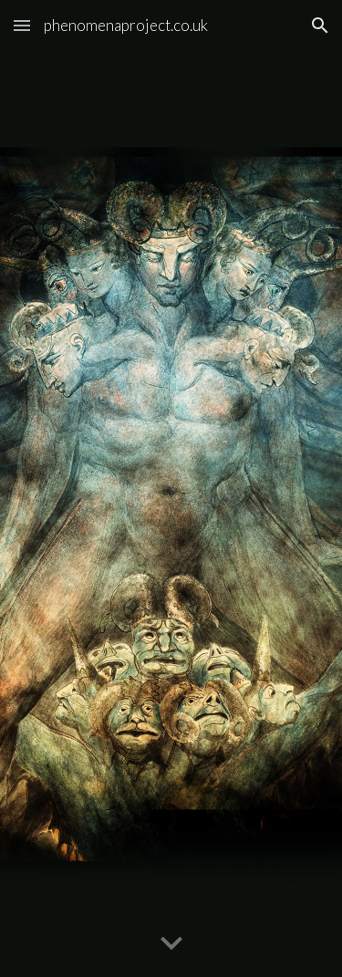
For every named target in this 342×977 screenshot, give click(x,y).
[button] (22, 25)
